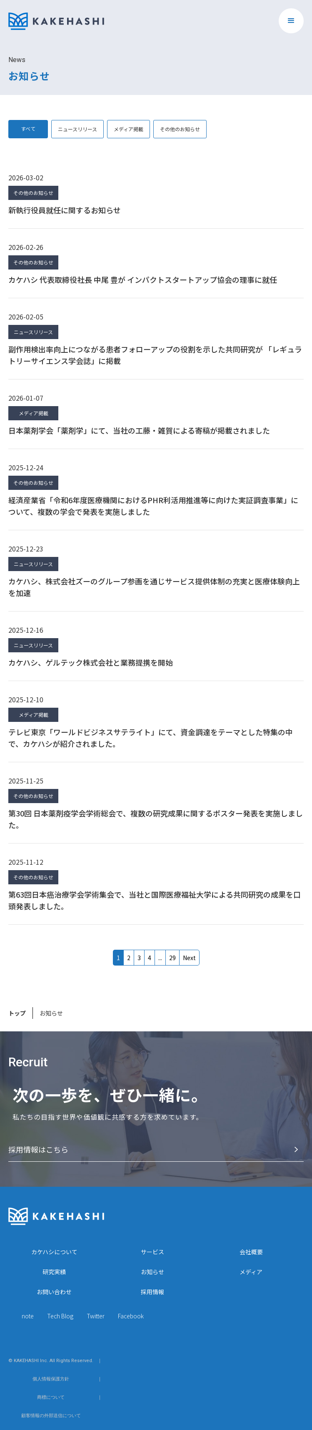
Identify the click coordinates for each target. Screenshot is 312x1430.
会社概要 (251, 1252)
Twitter (96, 1316)
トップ (17, 1013)
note (28, 1316)
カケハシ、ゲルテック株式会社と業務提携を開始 (90, 662)
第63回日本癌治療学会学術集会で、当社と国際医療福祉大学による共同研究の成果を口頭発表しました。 (154, 900)
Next (189, 957)
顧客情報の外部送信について (51, 1415)
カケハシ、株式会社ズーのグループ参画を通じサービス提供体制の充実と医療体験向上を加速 (154, 587)
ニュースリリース (77, 128)
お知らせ (152, 1272)
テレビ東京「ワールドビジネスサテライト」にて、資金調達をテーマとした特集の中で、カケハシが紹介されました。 (150, 737)
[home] (56, 17)
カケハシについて (54, 1252)
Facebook (131, 1316)
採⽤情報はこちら (38, 1149)
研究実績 (54, 1272)
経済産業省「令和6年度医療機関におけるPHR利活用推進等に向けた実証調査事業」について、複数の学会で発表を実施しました (153, 505)
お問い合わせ (54, 1292)
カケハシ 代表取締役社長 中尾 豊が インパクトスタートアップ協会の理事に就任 (142, 279)
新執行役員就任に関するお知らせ (64, 210)
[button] (291, 20)
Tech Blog (60, 1316)
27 (172, 957)
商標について (51, 1397)
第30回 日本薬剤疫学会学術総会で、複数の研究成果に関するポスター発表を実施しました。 (155, 819)
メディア (251, 1272)
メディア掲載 (128, 128)
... (160, 957)
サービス (152, 1252)
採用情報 (152, 1292)
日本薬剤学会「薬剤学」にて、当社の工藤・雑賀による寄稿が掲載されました (139, 430)
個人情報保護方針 (50, 1379)
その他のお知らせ (180, 128)
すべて (28, 128)
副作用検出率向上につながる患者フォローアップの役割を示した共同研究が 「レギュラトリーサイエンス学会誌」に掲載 (155, 355)
